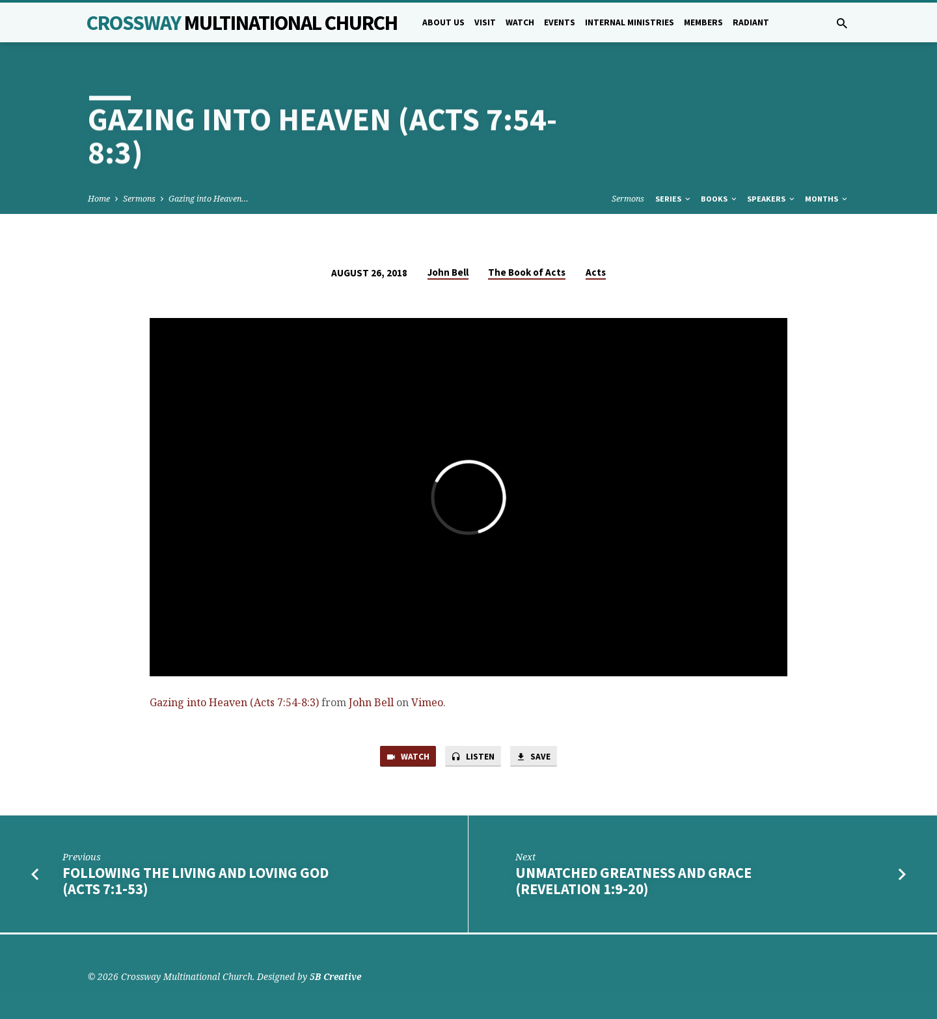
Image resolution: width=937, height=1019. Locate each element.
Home (99, 198)
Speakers (771, 199)
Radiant (751, 22)
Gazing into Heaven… (209, 198)
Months (827, 199)
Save (537, 757)
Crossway (242, 23)
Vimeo (427, 702)
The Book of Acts (526, 272)
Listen (473, 757)
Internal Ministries (629, 22)
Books (720, 199)
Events (559, 22)
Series (673, 199)
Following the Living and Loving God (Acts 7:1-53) (195, 883)
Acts (596, 272)
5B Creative (335, 976)
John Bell (448, 272)
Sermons (139, 198)
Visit (485, 22)
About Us (443, 22)
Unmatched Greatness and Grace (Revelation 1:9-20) (633, 883)
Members (703, 22)
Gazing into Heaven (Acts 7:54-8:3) (234, 702)
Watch (520, 22)
